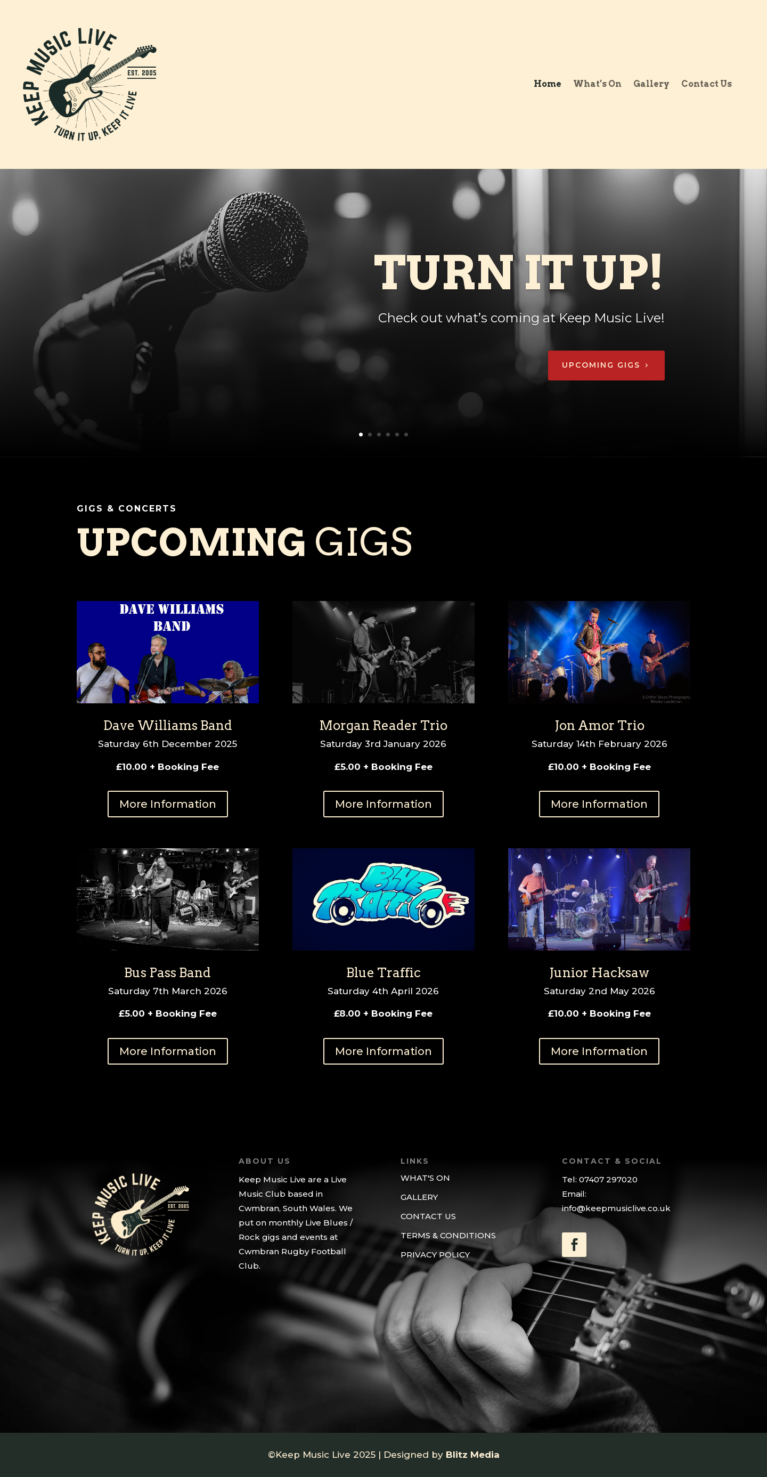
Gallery (651, 84)
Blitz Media (473, 1454)
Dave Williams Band (167, 725)
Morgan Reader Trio (383, 725)
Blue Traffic (383, 972)
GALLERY (419, 1197)
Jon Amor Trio (599, 725)
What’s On (597, 84)
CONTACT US (428, 1216)
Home (547, 84)
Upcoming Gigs (601, 384)
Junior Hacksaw (599, 972)
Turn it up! (519, 292)
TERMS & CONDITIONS (448, 1235)
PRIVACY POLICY (435, 1254)
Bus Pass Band (167, 972)
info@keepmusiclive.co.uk (616, 1208)
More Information (167, 804)
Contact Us (706, 84)
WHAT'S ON (425, 1178)
